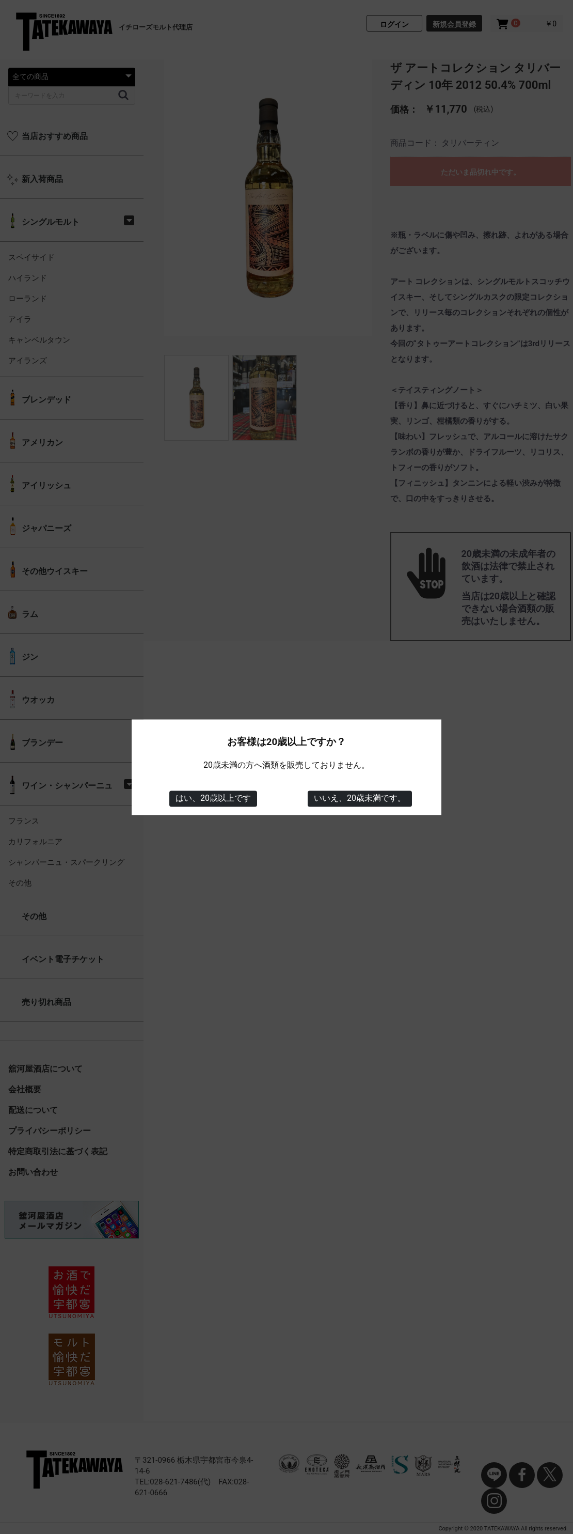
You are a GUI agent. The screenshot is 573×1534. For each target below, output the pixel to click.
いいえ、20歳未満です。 (360, 798)
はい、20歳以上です (213, 798)
